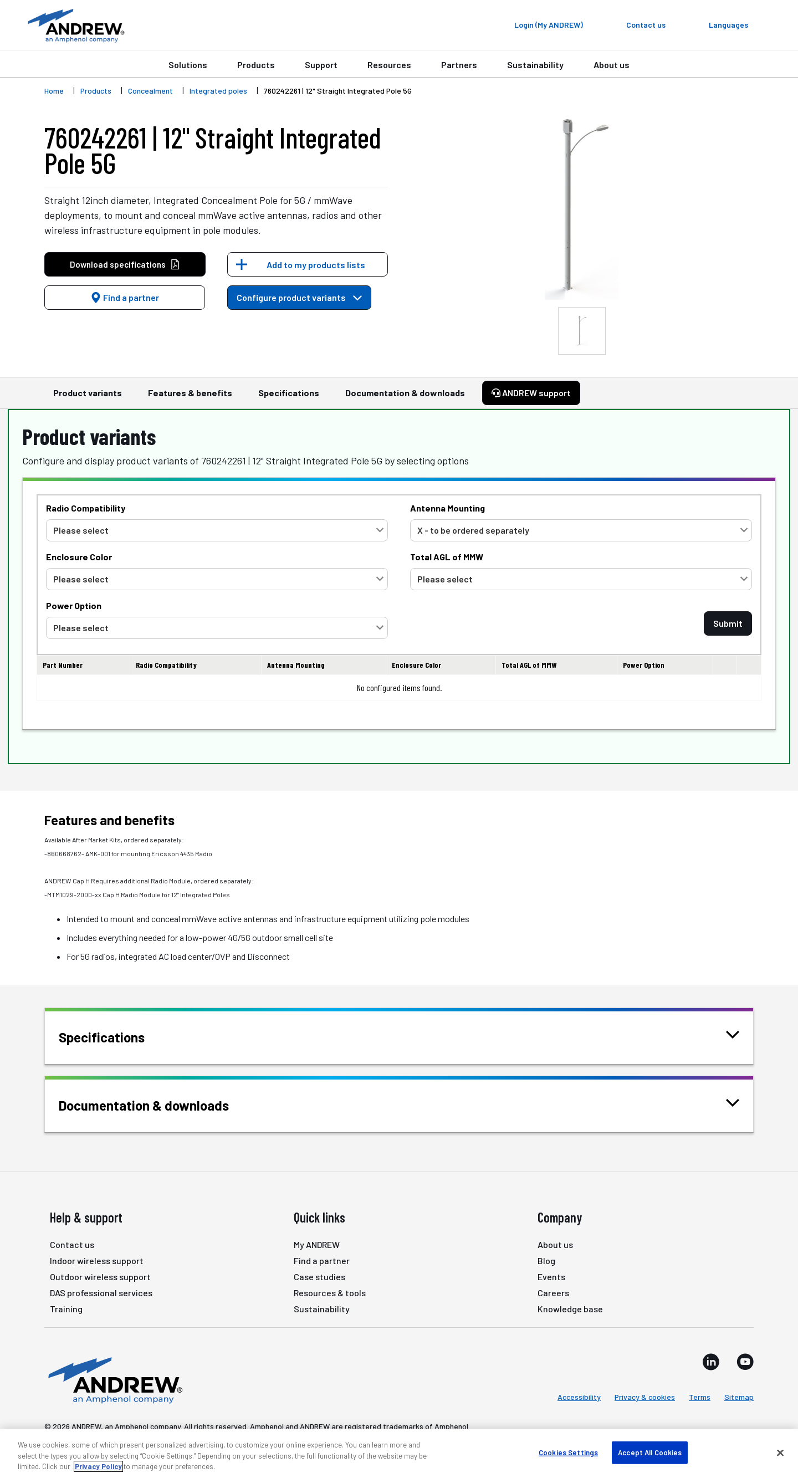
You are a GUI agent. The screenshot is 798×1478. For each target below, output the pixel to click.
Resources (389, 64)
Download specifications (125, 264)
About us (612, 64)
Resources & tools (330, 1292)
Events (551, 1276)
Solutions (187, 64)
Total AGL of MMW (446, 556)
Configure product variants (299, 297)
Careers (553, 1292)
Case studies (319, 1276)
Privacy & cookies (645, 1397)
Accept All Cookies (650, 1452)
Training (66, 1308)
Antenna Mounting (447, 508)
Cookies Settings (568, 1452)
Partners (459, 64)
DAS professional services (101, 1292)
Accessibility (579, 1397)
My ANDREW (317, 1244)
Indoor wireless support (97, 1260)
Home (54, 90)
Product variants (87, 397)
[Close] (780, 1452)
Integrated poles (218, 90)
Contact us (72, 1244)
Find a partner (124, 297)
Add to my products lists (316, 264)
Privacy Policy (98, 1466)
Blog (546, 1260)
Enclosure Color (79, 556)
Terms (699, 1397)
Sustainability (535, 64)
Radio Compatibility (85, 508)
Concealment (150, 90)
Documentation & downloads (405, 397)
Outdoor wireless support (100, 1276)
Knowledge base (570, 1308)
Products (256, 64)
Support (321, 64)
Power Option (73, 605)
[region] (399, 1453)
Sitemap (739, 1397)
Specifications (288, 397)
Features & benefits (190, 397)
